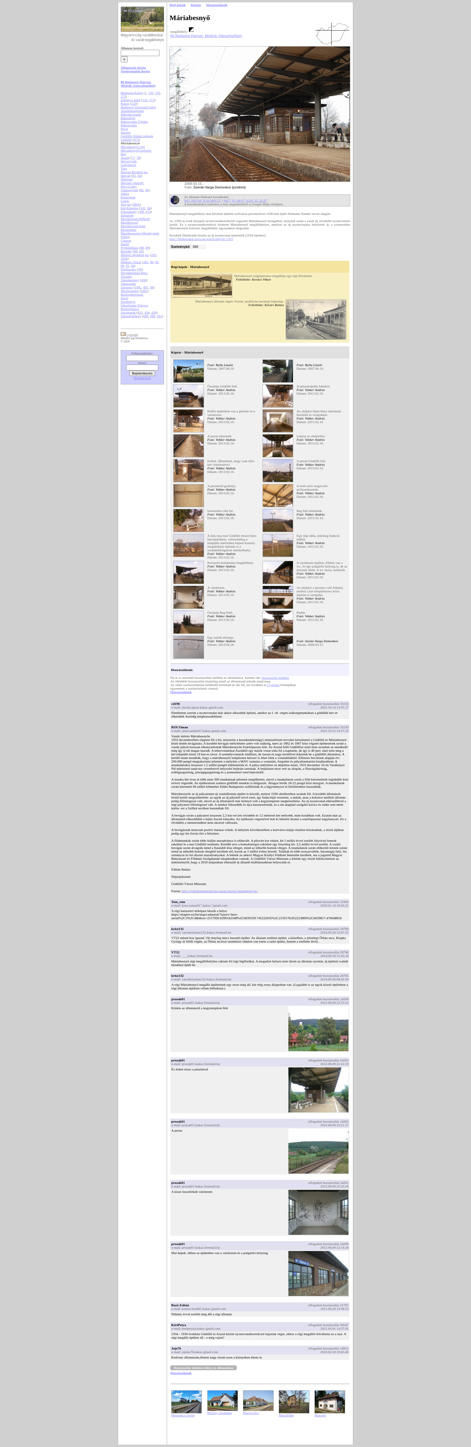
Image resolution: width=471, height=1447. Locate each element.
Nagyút (126, 204)
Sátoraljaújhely (131, 316)
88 (142, 247)
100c (138, 287)
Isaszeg (126, 132)
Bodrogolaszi (130, 309)
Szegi (124, 298)
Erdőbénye (128, 301)
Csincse (126, 240)
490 (143, 280)
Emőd (125, 244)
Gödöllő (126, 139)
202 (153, 255)
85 (142, 190)
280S (136, 204)
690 (152, 316)
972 (136, 139)
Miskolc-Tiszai (131, 262)
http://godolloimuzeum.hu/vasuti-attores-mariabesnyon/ (220, 891)
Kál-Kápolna (129, 208)
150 (157, 93)
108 (141, 211)
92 (127, 265)
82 (139, 175)
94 (132, 265)
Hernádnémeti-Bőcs (134, 273)
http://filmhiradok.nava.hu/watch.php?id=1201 (201, 239)
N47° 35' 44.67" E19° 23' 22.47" (246, 200)
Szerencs (127, 287)
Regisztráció (142, 378)
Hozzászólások (180, 692)
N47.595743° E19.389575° (202, 200)
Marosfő (320, 1415)
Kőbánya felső (131, 100)
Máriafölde (286, 1415)
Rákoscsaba (129, 125)
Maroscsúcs (251, 1413)
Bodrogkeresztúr (132, 294)
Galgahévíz (128, 165)
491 (145, 287)
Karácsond (128, 197)
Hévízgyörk (129, 161)
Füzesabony (129, 211)
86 (147, 190)
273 (123, 96)
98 (151, 287)
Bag (123, 154)
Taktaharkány (130, 280)
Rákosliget (128, 118)
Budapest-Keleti (132, 93)
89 (147, 247)
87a (148, 211)
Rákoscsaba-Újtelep (134, 121)
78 (138, 157)
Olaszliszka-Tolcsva (134, 305)
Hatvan (126, 175)
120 (150, 93)
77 (133, 157)
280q (125, 237)
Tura (124, 168)
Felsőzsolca (129, 269)
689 (145, 316)
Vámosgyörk (129, 190)
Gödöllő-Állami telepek (137, 136)
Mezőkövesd (129, 222)
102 (142, 208)
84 (148, 208)
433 (140, 312)
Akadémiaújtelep (132, 111)
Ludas (125, 201)
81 (134, 175)
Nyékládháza (129, 247)
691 (159, 316)
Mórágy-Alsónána (219, 1413)
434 (147, 312)
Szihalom (127, 215)
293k (124, 258)
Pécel (124, 129)
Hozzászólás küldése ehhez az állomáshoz (203, 1368)
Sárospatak (128, 312)
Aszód (125, 157)
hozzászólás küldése (275, 677)
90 (122, 265)
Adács (125, 193)
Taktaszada (128, 283)
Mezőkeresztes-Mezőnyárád (140, 233)
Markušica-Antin (182, 1415)
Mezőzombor (130, 291)
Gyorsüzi (273, 685)
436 (153, 312)
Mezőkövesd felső (133, 226)
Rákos (125, 103)
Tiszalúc (126, 276)
